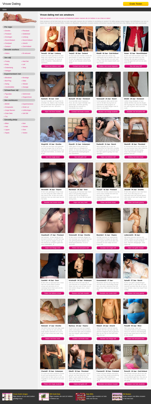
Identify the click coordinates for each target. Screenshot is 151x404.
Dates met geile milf (80, 384)
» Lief (23, 64)
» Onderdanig (8, 67)
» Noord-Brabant (9, 40)
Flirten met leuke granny (136, 202)
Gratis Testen (135, 4)
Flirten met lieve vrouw (108, 202)
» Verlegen (7, 71)
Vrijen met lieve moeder (53, 112)
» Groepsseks (8, 107)
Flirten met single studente (53, 384)
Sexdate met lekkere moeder (108, 384)
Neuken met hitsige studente (108, 112)
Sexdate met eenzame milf (136, 112)
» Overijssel (8, 43)
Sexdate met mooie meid (108, 293)
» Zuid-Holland (26, 46)
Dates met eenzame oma (135, 339)
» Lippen (7, 130)
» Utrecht (24, 43)
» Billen (6, 123)
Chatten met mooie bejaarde (108, 66)
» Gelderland (25, 34)
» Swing (6, 84)
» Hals (6, 126)
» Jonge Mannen (9, 110)
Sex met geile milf (80, 157)
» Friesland (7, 34)
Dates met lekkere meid (53, 66)
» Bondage (25, 78)
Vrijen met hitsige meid (52, 248)
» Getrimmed (25, 94)
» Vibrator (24, 84)
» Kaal (6, 97)
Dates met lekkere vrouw (52, 293)
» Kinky (6, 64)
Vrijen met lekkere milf (108, 157)
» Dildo (23, 81)
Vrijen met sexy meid (80, 202)
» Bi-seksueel (25, 53)
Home (5, 9)
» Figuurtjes (8, 94)
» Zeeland (7, 46)
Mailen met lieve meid (52, 339)
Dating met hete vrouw (135, 157)
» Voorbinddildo (9, 87)
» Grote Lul (25, 107)
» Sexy (23, 67)
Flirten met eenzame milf (80, 248)
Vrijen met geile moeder (136, 248)
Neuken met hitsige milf (108, 339)
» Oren (23, 130)
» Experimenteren (27, 104)
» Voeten (24, 133)
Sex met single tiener (53, 157)
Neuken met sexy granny (135, 293)
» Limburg (24, 37)
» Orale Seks (8, 113)
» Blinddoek (8, 78)
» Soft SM (24, 113)
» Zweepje (24, 87)
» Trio (6, 116)
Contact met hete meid (80, 66)
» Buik (23, 123)
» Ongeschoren (26, 97)
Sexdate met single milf (108, 248)
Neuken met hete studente (136, 384)
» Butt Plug (7, 81)
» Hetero (7, 53)
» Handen (24, 126)
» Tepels (6, 133)
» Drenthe (7, 31)
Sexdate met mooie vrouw (53, 202)
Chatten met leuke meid (80, 339)
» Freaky (7, 61)
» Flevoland (25, 31)
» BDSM (6, 104)
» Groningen (8, 37)
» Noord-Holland (26, 40)
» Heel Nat (25, 61)
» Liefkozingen (26, 110)
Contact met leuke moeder (80, 112)
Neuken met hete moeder (80, 293)
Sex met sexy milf (136, 66)
